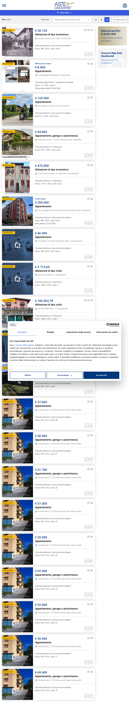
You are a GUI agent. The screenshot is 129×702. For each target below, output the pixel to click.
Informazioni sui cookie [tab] (107, 332)
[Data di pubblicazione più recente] (72, 19)
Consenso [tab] (22, 332)
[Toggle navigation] (4, 5)
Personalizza (64, 375)
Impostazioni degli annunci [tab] (78, 332)
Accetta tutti (101, 375)
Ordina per (45, 19)
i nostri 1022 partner (24, 345)
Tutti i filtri (64, 13)
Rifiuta (28, 375)
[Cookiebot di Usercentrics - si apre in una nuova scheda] (108, 325)
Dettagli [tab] (50, 332)
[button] (86, 54)
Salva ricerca (120, 20)
